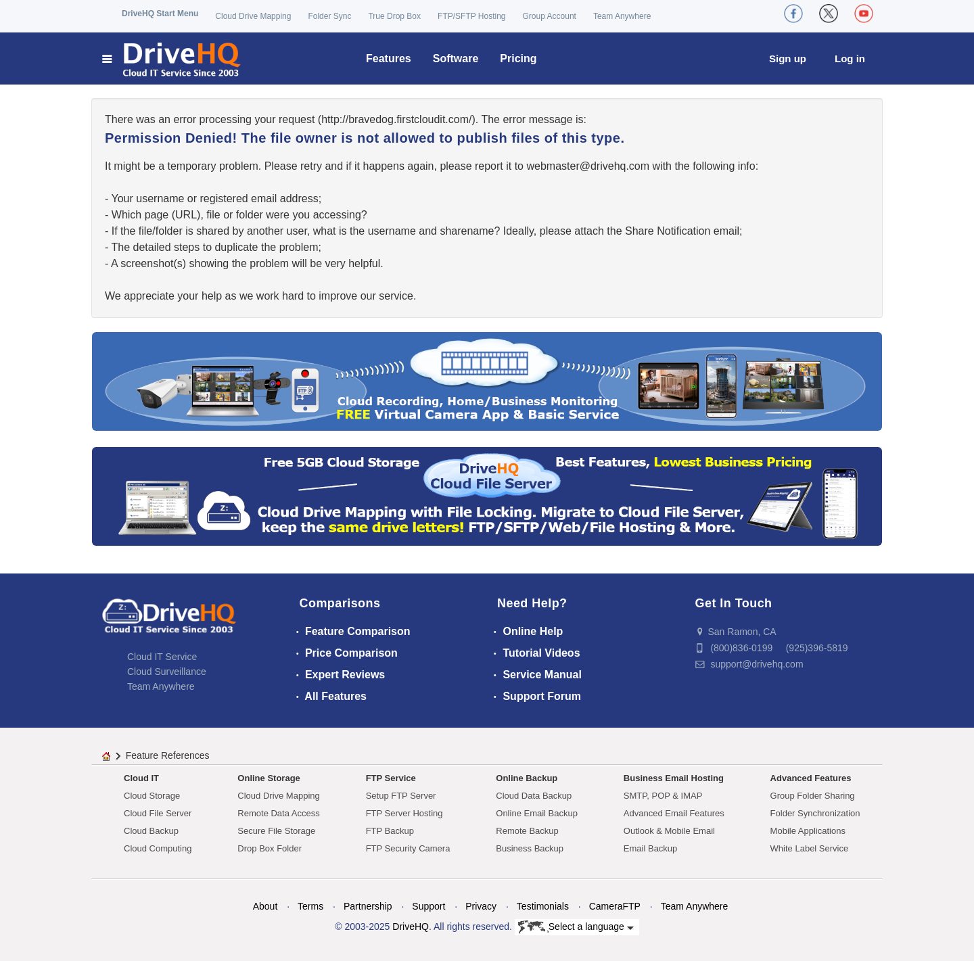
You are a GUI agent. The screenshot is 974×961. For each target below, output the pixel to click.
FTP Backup (390, 831)
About (265, 906)
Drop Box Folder (269, 848)
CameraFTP (615, 906)
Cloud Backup (151, 831)
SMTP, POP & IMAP (663, 796)
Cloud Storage (152, 796)
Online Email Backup (537, 813)
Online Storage (268, 778)
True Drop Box (394, 16)
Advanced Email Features (674, 813)
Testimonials (543, 906)
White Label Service (809, 848)
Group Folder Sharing (812, 796)
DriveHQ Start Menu (160, 13)
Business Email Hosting (674, 778)
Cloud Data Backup (534, 796)
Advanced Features (811, 778)
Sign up (787, 58)
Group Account (549, 16)
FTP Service (391, 778)
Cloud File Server (157, 813)
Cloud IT (141, 778)
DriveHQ (410, 926)
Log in (850, 58)
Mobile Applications (807, 831)
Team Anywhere (622, 16)
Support (428, 906)
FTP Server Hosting (404, 813)
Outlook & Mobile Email (669, 831)
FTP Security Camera (408, 848)
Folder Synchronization (815, 813)
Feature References (168, 755)
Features (388, 58)
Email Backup (650, 848)
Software (456, 58)
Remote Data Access (278, 813)
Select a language (576, 927)
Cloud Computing (157, 848)
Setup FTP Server (401, 796)
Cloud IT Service (162, 656)
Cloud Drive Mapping (253, 16)
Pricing (518, 58)
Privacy (480, 906)
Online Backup (526, 778)
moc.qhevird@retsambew (587, 166)
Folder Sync (329, 16)
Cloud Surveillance (166, 671)
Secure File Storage (276, 831)
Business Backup (529, 848)
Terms (310, 906)
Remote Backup (527, 831)
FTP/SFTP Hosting (471, 16)
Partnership (368, 906)
